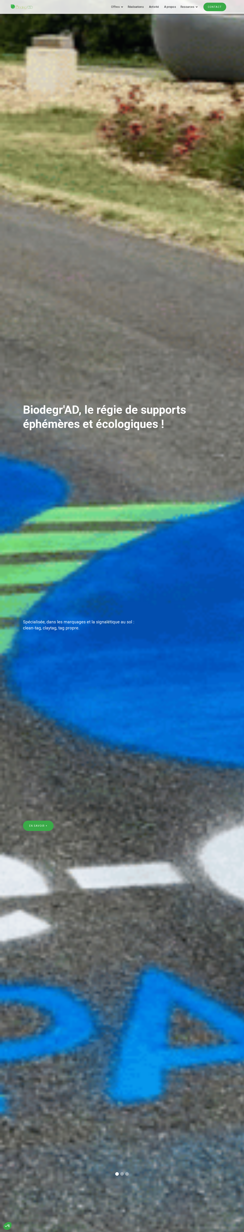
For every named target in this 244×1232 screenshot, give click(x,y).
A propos (170, 7)
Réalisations (136, 7)
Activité (154, 7)
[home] (22, 7)
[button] (116, 7)
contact (215, 7)
